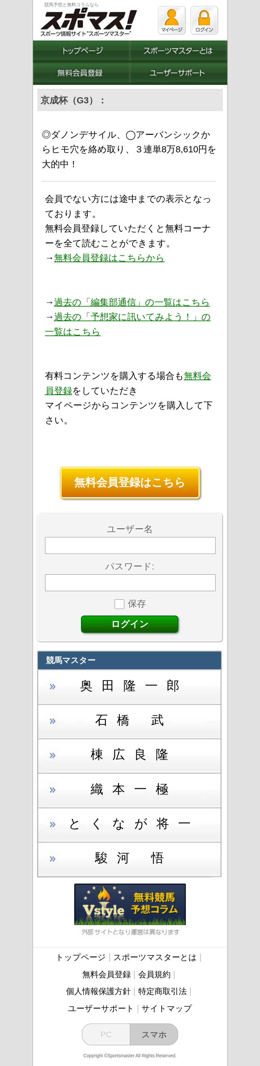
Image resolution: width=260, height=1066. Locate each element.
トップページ (81, 957)
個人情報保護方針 (98, 991)
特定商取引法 (162, 991)
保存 (130, 604)
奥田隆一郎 (134, 686)
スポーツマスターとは (155, 957)
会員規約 (154, 974)
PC (106, 1034)
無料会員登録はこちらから (109, 258)
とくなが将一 (134, 823)
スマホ (154, 1034)
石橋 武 (134, 720)
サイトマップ (166, 1008)
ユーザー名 (130, 529)
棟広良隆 (134, 754)
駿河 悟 (134, 858)
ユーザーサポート (101, 1008)
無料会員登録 (106, 974)
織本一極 (134, 789)
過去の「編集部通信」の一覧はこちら (132, 302)
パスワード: (129, 566)
